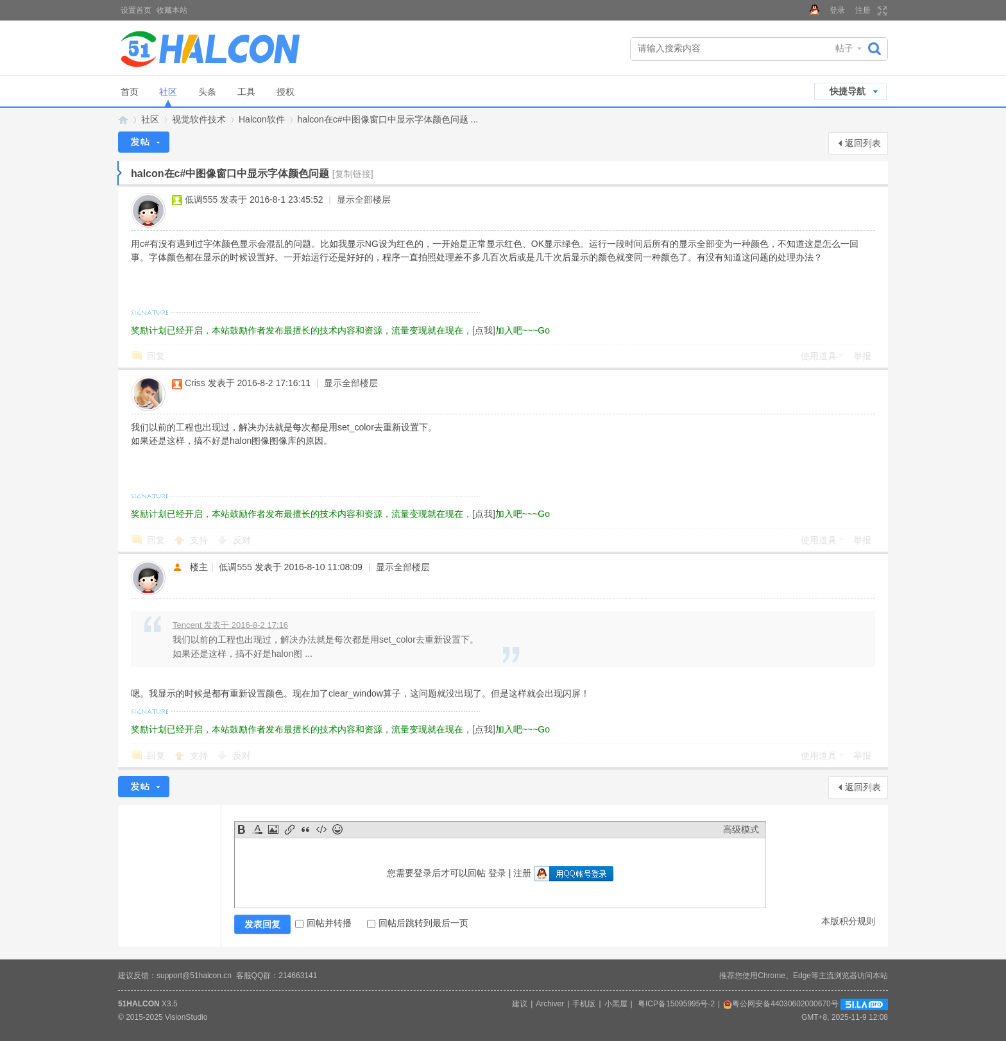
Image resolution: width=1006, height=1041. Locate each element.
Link (289, 829)
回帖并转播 (323, 923)
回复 (156, 356)
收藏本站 (172, 10)
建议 (519, 1003)
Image (273, 829)
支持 (200, 540)
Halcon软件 (262, 119)
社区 (168, 92)
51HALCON (139, 1003)
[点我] (483, 330)
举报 (862, 356)
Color (257, 829)
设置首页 (136, 10)
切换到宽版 (880, 11)
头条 (207, 92)
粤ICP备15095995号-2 (676, 1003)
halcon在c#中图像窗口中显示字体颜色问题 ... (388, 119)
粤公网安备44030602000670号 (780, 1003)
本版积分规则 (848, 921)
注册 (863, 10)
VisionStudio (186, 1017)
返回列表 (863, 143)
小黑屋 (615, 1003)
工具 (246, 92)
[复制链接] (352, 174)
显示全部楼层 (364, 199)
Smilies (337, 829)
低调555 (201, 199)
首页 (130, 92)
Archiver (550, 1003)
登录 (837, 10)
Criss (195, 383)
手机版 (583, 1003)
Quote (305, 829)
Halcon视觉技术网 (123, 119)
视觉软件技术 (199, 119)
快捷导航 (847, 91)
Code (321, 829)
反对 (242, 540)
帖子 (844, 48)
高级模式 (741, 829)
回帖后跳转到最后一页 (417, 923)
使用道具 (819, 356)
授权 (285, 92)
